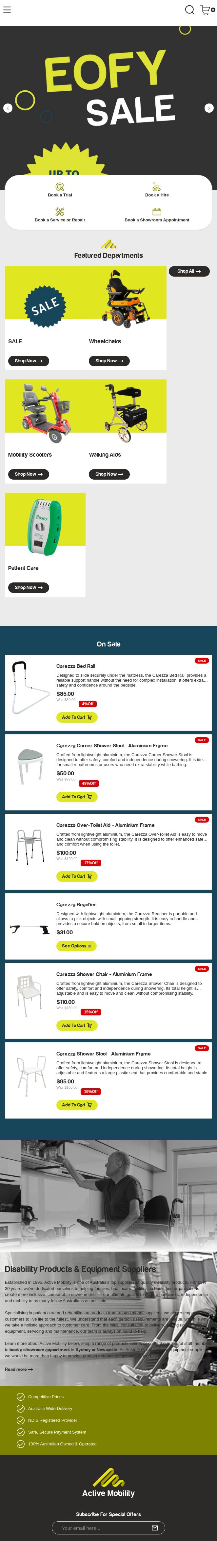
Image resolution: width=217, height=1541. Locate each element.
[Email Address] (108, 1527)
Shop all (189, 271)
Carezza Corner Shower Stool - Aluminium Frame (112, 746)
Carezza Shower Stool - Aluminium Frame (103, 1054)
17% (90, 863)
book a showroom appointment (39, 1349)
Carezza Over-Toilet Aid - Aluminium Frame (105, 825)
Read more (19, 1369)
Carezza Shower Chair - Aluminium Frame (104, 974)
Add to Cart (77, 717)
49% (88, 783)
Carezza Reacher (76, 905)
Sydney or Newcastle (96, 1349)
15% (90, 1012)
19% (90, 1092)
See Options (76, 946)
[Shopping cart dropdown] (207, 10)
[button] (7, 108)
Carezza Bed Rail (75, 666)
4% (87, 704)
